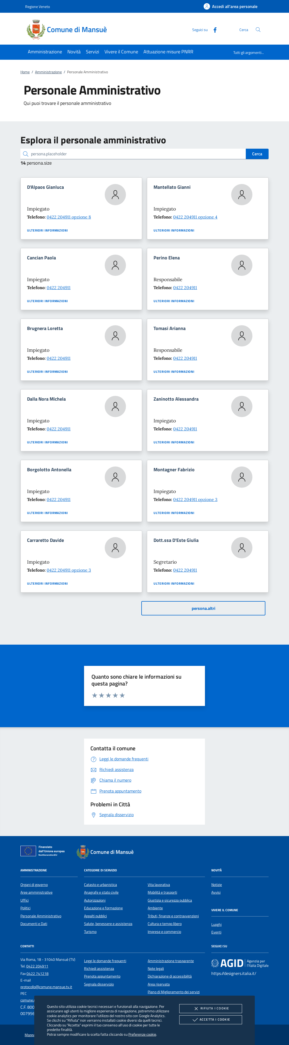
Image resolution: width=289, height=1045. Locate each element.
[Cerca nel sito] (258, 29)
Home (25, 72)
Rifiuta (210, 1008)
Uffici (24, 900)
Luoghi (216, 924)
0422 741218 (38, 974)
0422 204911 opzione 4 (195, 217)
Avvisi (216, 892)
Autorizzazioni (95, 900)
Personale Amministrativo (40, 916)
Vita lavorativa (159, 885)
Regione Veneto (37, 6)
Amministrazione (48, 72)
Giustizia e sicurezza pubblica (170, 900)
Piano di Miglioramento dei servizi (174, 992)
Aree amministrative (36, 892)
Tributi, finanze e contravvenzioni (173, 916)
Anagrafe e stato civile (101, 892)
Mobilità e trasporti (162, 892)
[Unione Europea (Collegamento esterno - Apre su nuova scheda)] (44, 852)
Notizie (216, 885)
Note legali (156, 968)
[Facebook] (213, 29)
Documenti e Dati (33, 924)
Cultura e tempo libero (165, 924)
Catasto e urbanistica (100, 885)
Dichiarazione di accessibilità (170, 976)
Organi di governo (34, 885)
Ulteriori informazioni (47, 230)
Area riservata (159, 984)
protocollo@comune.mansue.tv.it (46, 987)
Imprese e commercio (164, 932)
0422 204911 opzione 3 (195, 499)
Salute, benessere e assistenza (108, 924)
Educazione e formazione (103, 908)
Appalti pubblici (95, 916)
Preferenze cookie (142, 1034)
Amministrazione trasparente (171, 961)
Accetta (210, 1020)
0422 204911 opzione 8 (69, 217)
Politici (25, 908)
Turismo (90, 932)
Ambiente (155, 908)
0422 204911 (59, 287)
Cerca (257, 154)
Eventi (216, 932)
